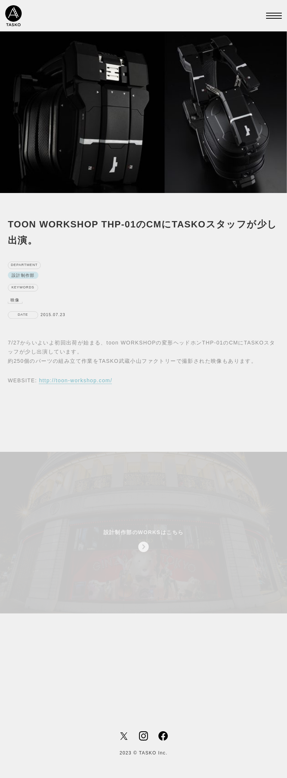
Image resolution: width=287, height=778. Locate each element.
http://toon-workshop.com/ (75, 384)
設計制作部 (23, 278)
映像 (15, 302)
